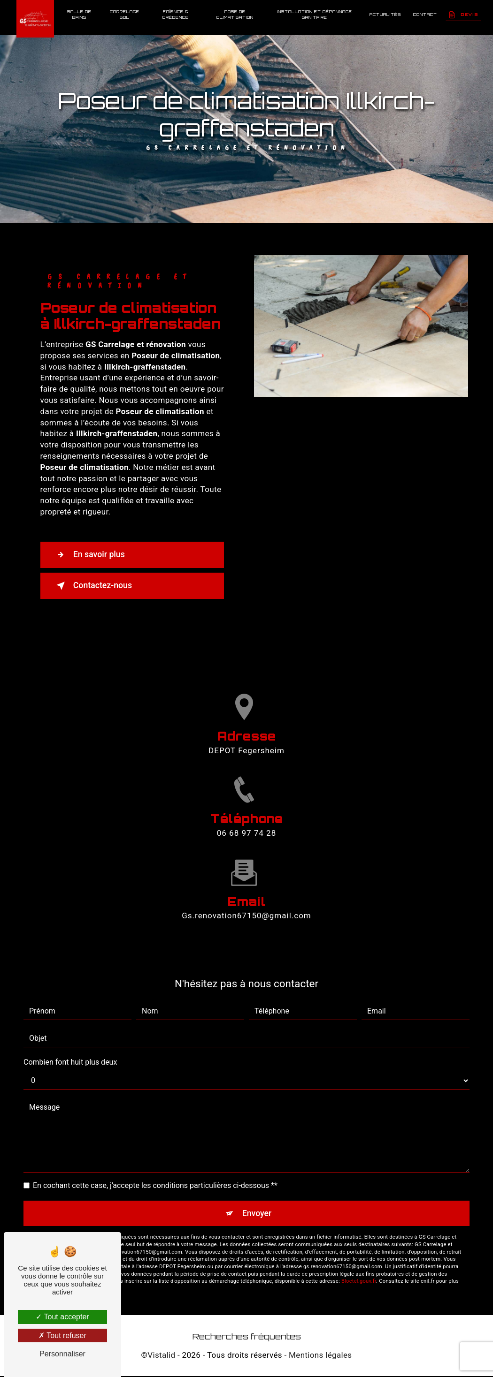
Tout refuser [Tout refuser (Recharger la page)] (62, 1335)
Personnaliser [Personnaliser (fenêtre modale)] (62, 1354)
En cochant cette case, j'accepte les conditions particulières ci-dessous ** (155, 1185)
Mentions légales (320, 1356)
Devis (463, 14)
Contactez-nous (97, 586)
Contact (425, 14)
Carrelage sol (125, 14)
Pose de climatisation (235, 14)
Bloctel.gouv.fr (358, 1282)
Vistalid (161, 1356)
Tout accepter (62, 1317)
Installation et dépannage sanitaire (314, 14)
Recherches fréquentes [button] (247, 1337)
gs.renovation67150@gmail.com (246, 892)
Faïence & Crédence (176, 14)
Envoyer (257, 1213)
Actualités (385, 14)
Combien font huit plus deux (70, 1062)
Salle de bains (80, 14)
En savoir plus (93, 555)
